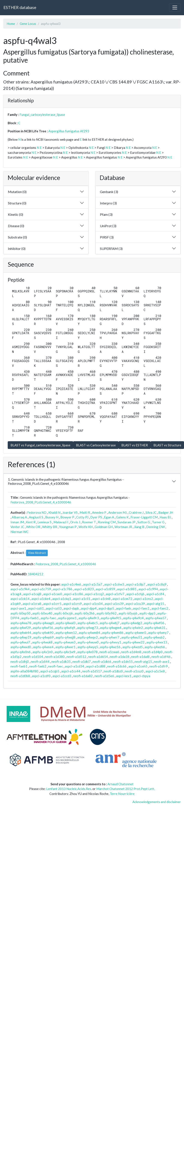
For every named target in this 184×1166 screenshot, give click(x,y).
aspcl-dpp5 (106, 608)
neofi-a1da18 (119, 657)
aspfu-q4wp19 (20, 637)
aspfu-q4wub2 (154, 637)
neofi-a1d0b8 (20, 676)
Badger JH (165, 512)
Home (11, 24)
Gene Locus (28, 24)
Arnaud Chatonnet (120, 784)
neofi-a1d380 (55, 657)
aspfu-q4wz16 (110, 647)
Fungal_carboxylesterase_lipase (42, 114)
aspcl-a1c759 (41, 589)
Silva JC (150, 512)
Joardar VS (70, 512)
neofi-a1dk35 (61, 661)
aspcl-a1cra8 (32, 604)
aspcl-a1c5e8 (155, 671)
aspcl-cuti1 (36, 608)
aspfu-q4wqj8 (65, 637)
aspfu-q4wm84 (89, 632)
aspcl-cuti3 (54, 608)
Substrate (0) (17, 237)
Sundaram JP (126, 522)
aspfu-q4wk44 (20, 632)
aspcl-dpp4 (88, 608)
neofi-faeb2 (37, 666)
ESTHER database (19, 7)
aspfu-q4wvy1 (111, 642)
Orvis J (75, 522)
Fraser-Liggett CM (144, 517)
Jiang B (139, 527)
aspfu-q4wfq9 (65, 628)
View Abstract (37, 552)
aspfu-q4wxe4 (43, 647)
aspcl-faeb (123, 608)
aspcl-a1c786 (62, 589)
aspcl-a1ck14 (20, 599)
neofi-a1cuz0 (134, 671)
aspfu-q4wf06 (154, 623)
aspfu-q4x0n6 (20, 652)
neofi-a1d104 (33, 657)
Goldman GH (104, 527)
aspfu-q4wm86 (112, 632)
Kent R (31, 522)
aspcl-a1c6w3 (114, 584)
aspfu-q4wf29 (20, 628)
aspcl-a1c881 (127, 589)
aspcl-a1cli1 (81, 599)
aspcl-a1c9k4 (20, 589)
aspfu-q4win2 (133, 628)
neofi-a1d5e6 (104, 676)
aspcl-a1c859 (105, 589)
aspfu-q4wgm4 (110, 628)
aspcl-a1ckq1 (61, 599)
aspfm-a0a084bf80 (24, 671)
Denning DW (155, 527)
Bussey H (51, 517)
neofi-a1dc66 (116, 666)
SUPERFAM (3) (111, 248)
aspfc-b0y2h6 (85, 613)
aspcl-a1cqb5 (49, 671)
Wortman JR (123, 527)
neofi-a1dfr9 (158, 666)
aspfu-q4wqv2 (87, 637)
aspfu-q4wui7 (20, 642)
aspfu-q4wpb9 (43, 637)
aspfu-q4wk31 (155, 628)
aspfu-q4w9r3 (89, 618)
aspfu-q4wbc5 (87, 623)
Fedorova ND (36, 512)
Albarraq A (19, 517)
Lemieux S (44, 522)
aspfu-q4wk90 (43, 632)
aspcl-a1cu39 (135, 604)
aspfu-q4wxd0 (20, 647)
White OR (33, 527)
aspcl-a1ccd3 (61, 676)
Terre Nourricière (122, 794)
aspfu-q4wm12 (66, 632)
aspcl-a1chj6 (135, 594)
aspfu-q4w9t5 (111, 618)
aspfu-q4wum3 (65, 642)
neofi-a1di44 (40, 661)
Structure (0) (17, 203)
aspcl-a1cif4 (155, 594)
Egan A (109, 517)
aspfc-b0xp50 (20, 613)
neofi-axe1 (161, 661)
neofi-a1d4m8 (131, 652)
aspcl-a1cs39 (114, 604)
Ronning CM (107, 522)
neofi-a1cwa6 (109, 652)
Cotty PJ (82, 517)
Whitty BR (49, 527)
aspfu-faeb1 (30, 618)
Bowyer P (67, 517)
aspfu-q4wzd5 (132, 647)
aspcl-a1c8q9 (156, 584)
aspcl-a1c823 (84, 589)
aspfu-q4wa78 (20, 623)
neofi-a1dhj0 (19, 661)
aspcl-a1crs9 (72, 604)
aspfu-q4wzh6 (155, 647)
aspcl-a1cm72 (122, 599)
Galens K (122, 517)
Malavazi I (60, 522)
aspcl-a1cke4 (40, 599)
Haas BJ (165, 517)
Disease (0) (16, 226)
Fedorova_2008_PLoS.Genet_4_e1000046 (40, 502)
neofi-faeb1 (18, 666)
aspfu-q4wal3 (66, 623)
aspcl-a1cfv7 (115, 594)
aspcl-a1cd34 (74, 666)
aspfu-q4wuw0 (88, 642)
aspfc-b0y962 (106, 613)
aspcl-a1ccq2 (94, 594)
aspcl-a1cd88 (95, 666)
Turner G (158, 522)
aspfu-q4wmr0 (135, 632)
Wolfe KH (86, 527)
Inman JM (17, 522)
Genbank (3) (109, 192)
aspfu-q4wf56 (43, 628)
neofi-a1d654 (98, 657)
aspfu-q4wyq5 (87, 647)
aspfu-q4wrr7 (109, 637)
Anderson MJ (117, 512)
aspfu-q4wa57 (155, 618)
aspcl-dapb (71, 608)
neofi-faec (55, 666)
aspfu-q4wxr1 (65, 647)
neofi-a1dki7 (82, 661)
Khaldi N (54, 512)
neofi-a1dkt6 (102, 661)
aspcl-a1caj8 (32, 594)
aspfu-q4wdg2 (131, 623)
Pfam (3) (106, 214)
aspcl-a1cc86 (73, 594)
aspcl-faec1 (141, 608)
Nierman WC (19, 532)
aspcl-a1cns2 (143, 599)
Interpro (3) (108, 203)
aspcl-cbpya (141, 676)
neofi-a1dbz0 (113, 671)
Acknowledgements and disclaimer (156, 802)
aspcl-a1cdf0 (41, 676)
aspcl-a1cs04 (93, 604)
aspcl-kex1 (123, 676)
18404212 (35, 574)
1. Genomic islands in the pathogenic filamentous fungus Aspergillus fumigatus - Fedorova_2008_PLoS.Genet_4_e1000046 (66, 481)
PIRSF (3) (107, 237)
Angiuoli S (36, 517)
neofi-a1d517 (92, 671)
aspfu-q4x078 (87, 652)
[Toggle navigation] (175, 7)
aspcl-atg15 (155, 604)
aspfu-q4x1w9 (65, 652)
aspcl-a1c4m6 (71, 584)
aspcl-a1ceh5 (137, 666)
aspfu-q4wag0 (43, 623)
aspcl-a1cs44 (70, 671)
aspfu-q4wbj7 (109, 623)
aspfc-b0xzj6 (63, 613)
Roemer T (89, 522)
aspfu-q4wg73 (87, 628)
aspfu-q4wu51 (131, 637)
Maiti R (85, 512)
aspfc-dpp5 (147, 613)
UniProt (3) (108, 226)
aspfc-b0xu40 (42, 613)
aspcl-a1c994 (148, 589)
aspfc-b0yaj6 (128, 613)
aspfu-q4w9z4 (133, 618)
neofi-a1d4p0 (153, 652)
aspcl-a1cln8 (101, 599)
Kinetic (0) (15, 214)
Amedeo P (99, 512)
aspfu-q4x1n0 (43, 652)
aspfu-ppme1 (67, 618)
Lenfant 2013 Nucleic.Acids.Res (68, 789)
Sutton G (143, 522)
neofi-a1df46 (161, 657)
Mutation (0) (17, 192)
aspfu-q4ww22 (133, 642)
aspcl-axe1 (18, 608)
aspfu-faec (48, 618)
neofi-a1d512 (76, 657)
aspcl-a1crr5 (52, 604)
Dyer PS (96, 517)
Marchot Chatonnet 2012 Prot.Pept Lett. (125, 789)
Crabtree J (136, 512)
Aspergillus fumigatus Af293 (68, 131)
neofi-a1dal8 (140, 657)
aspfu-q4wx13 (156, 642)
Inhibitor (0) (16, 248)
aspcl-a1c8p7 (135, 584)
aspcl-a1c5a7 (92, 584)
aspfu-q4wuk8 (42, 642)
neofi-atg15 (143, 661)
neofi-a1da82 (83, 676)
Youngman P (68, 527)
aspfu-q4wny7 (158, 632)
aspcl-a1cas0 (52, 594)
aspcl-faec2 (159, 608)
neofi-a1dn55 (123, 661)
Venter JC (17, 527)
